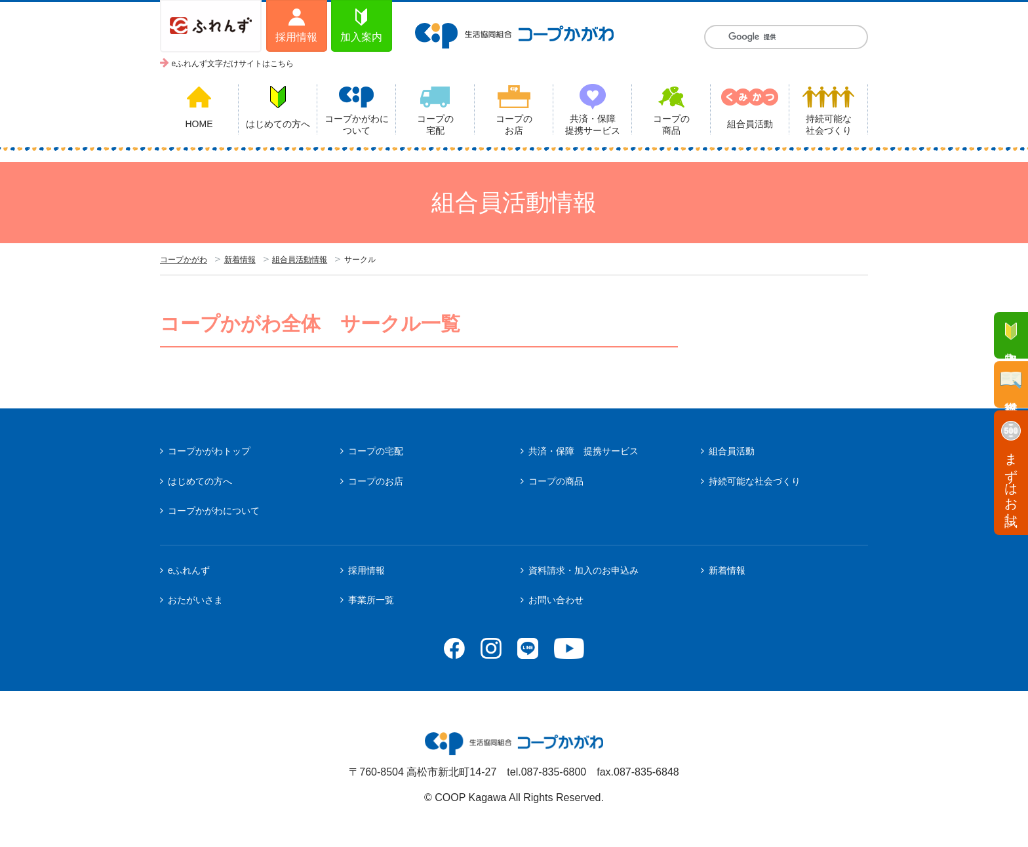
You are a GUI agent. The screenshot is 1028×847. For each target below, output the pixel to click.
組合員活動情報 (299, 259)
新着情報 (240, 259)
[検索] (786, 37)
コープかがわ (183, 259)
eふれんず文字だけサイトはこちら (233, 64)
